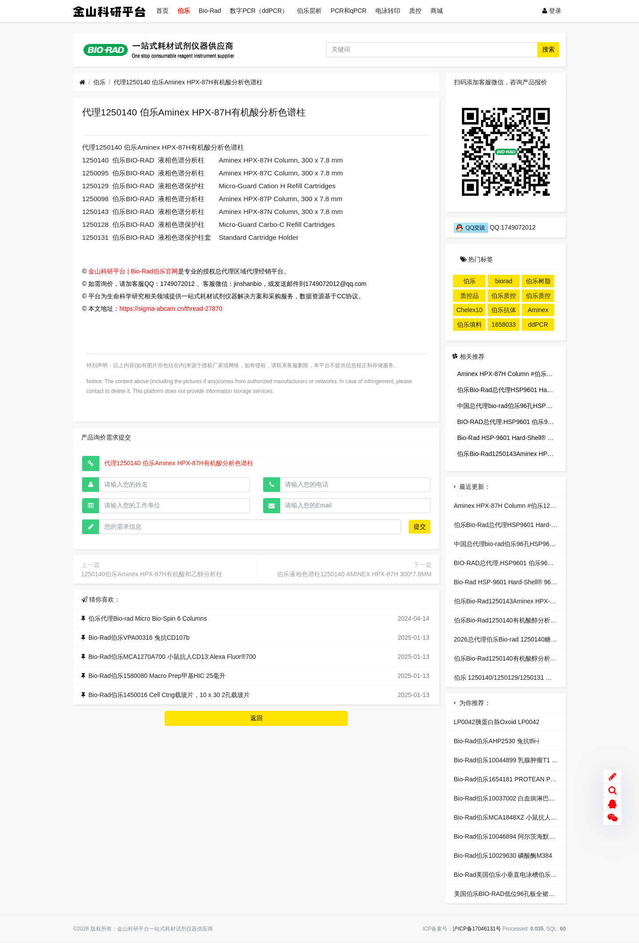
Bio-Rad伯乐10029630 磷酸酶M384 (503, 855)
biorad (504, 281)
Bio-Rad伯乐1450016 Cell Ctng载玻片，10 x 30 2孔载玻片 (169, 694)
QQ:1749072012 (495, 227)
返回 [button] (256, 717)
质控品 (469, 295)
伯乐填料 (469, 324)
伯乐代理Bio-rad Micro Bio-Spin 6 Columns (147, 618)
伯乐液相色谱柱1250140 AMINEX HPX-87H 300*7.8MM (354, 574)
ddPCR (538, 324)
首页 (162, 10)
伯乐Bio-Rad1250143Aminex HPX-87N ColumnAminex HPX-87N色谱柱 (507, 453)
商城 (436, 10)
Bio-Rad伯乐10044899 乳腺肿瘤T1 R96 (509, 760)
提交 (420, 526)
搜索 (548, 49)
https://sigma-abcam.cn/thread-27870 (170, 308)
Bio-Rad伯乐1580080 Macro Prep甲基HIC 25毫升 (156, 675)
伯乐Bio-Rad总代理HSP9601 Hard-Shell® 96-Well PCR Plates (507, 389)
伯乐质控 (538, 295)
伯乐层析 (309, 10)
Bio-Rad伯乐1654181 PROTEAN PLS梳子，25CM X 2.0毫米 (538, 779)
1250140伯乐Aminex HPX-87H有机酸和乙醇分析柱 (151, 574)
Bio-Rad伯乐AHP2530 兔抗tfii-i (496, 741)
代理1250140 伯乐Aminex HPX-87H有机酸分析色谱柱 (188, 82)
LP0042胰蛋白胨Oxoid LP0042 (497, 721)
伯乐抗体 (503, 309)
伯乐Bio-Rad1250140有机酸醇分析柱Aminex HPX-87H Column (541, 620)
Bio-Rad (210, 10)
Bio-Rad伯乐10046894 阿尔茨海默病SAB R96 (517, 836)
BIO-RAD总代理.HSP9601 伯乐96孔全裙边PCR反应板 (507, 421)
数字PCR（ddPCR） (259, 10)
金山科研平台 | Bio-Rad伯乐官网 (133, 271)
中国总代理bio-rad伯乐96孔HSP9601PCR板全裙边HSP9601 (507, 405)
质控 (415, 10)
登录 (551, 10)
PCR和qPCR (349, 10)
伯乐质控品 (503, 297)
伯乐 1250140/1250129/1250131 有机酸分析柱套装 (525, 677)
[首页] (82, 82)
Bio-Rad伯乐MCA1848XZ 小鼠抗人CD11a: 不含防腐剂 (529, 817)
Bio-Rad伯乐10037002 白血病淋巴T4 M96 (512, 798)
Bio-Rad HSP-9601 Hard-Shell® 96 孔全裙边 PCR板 (507, 437)
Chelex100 (469, 311)
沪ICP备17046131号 (477, 929)
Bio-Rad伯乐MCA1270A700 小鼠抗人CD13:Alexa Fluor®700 (172, 656)
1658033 (504, 324)
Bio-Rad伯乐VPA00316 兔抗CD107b (138, 637)
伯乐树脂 (538, 281)
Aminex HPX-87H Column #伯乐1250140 (507, 373)
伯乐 (184, 10)
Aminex (538, 309)
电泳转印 (387, 10)
